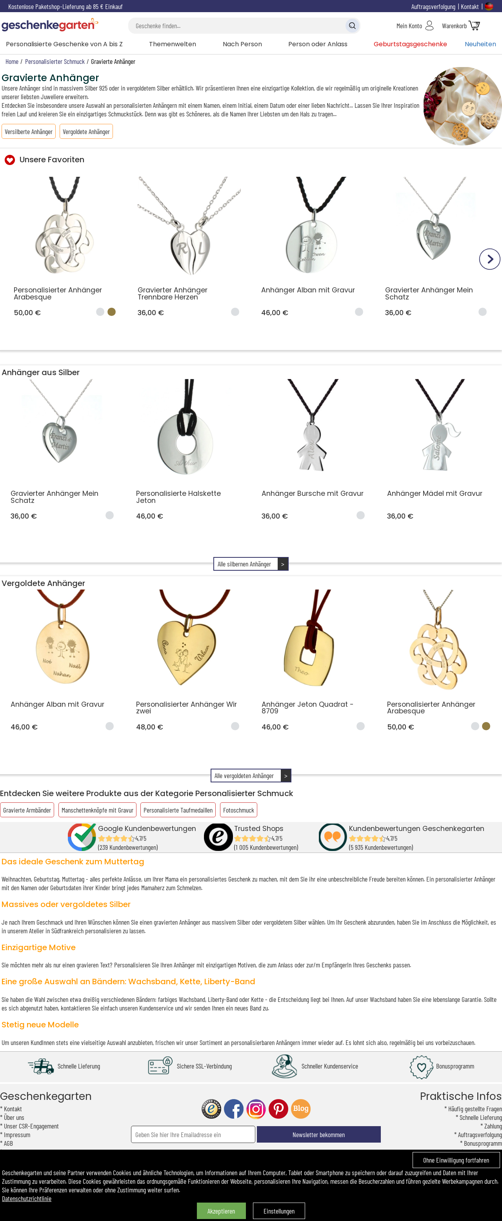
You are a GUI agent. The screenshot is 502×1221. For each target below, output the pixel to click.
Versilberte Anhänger (29, 131)
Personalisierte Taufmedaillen (178, 810)
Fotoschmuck (238, 810)
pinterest (278, 1109)
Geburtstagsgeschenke (410, 44)
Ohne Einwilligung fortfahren (456, 1160)
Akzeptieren (221, 1210)
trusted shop (211, 1109)
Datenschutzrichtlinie (26, 1198)
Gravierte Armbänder (27, 810)
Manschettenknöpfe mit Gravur (97, 810)
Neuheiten (480, 44)
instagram (256, 1109)
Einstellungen (279, 1210)
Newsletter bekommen (319, 1134)
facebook (234, 1109)
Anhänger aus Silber (41, 372)
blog (301, 1109)
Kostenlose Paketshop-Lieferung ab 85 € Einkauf (65, 6)
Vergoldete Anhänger (86, 131)
